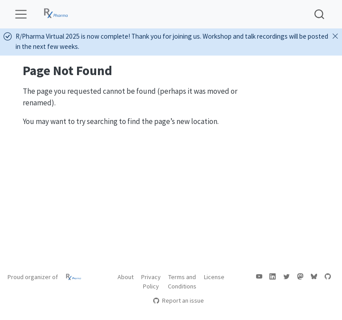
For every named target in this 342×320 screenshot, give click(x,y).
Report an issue (178, 300)
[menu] (20, 14)
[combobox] (320, 14)
